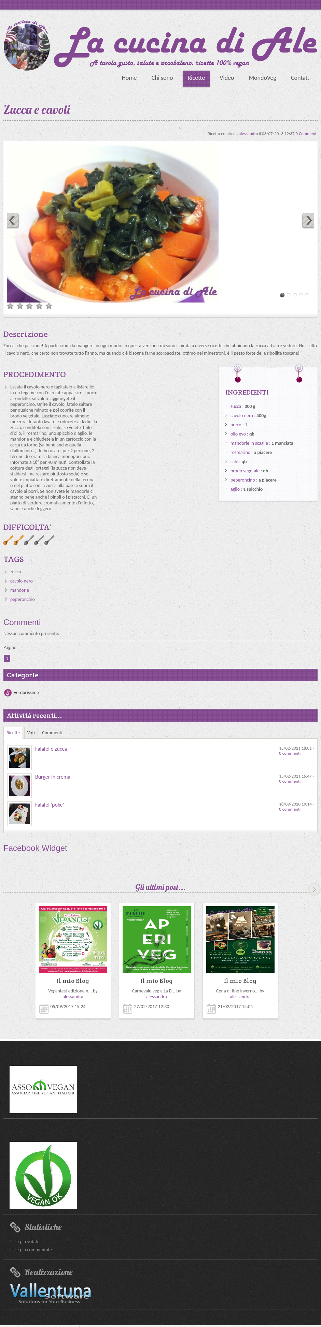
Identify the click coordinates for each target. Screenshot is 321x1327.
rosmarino (240, 452)
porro (236, 425)
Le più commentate (33, 1250)
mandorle (19, 590)
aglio (235, 489)
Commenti (52, 733)
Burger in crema (52, 776)
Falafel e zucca (51, 749)
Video (227, 78)
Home (129, 78)
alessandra (249, 133)
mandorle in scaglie (249, 443)
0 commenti (290, 753)
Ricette (196, 78)
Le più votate (26, 1241)
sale (234, 462)
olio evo (238, 434)
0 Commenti (306, 133)
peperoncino (22, 599)
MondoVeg (262, 78)
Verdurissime (26, 692)
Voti (31, 733)
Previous (10, 220)
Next (310, 220)
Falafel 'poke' (49, 804)
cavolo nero (21, 581)
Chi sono (162, 78)
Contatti (301, 78)
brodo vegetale (245, 471)
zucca (15, 572)
